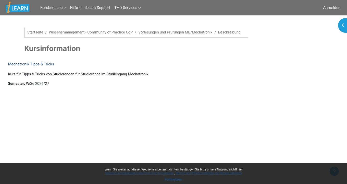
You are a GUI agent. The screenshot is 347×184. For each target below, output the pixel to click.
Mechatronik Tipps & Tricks (42, 64)
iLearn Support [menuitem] (97, 7)
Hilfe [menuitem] (74, 7)
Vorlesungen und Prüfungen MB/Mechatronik (180, 32)
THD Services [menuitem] (125, 7)
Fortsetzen (173, 179)
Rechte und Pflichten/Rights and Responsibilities (209, 173)
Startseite (35, 32)
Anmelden (331, 7)
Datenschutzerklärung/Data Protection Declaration (139, 173)
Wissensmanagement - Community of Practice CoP (93, 32)
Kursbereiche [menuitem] (51, 7)
